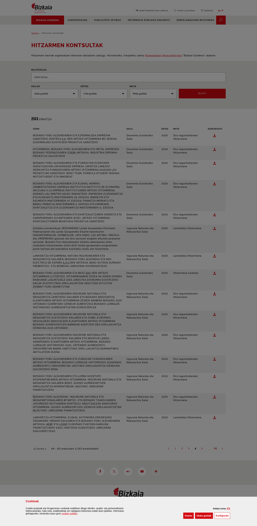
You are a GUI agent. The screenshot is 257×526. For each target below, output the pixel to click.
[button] (228, 508)
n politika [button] (69, 513)
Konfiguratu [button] (223, 515)
